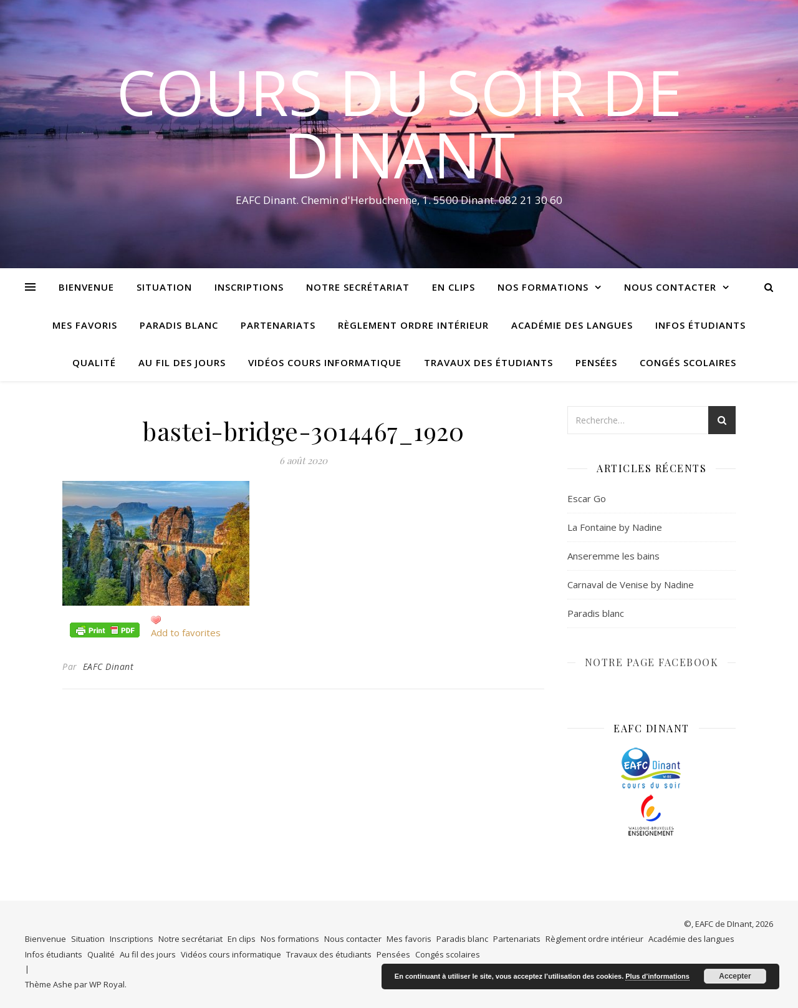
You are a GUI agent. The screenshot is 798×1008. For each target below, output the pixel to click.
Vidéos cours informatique (324, 362)
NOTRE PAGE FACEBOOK (652, 662)
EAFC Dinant (108, 666)
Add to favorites (186, 632)
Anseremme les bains (613, 556)
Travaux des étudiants (488, 362)
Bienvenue (86, 287)
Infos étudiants (700, 325)
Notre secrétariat (358, 287)
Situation (164, 287)
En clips (453, 287)
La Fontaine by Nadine (614, 527)
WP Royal (107, 984)
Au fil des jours (182, 362)
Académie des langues (572, 325)
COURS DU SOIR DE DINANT (399, 123)
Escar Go (586, 498)
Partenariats (278, 325)
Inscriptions (249, 287)
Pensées (596, 362)
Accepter (735, 976)
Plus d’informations (657, 976)
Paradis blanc (179, 325)
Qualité (94, 362)
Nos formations (543, 287)
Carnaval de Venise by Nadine (630, 584)
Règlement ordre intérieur (413, 325)
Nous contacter (670, 287)
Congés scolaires (688, 362)
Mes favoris (84, 325)
